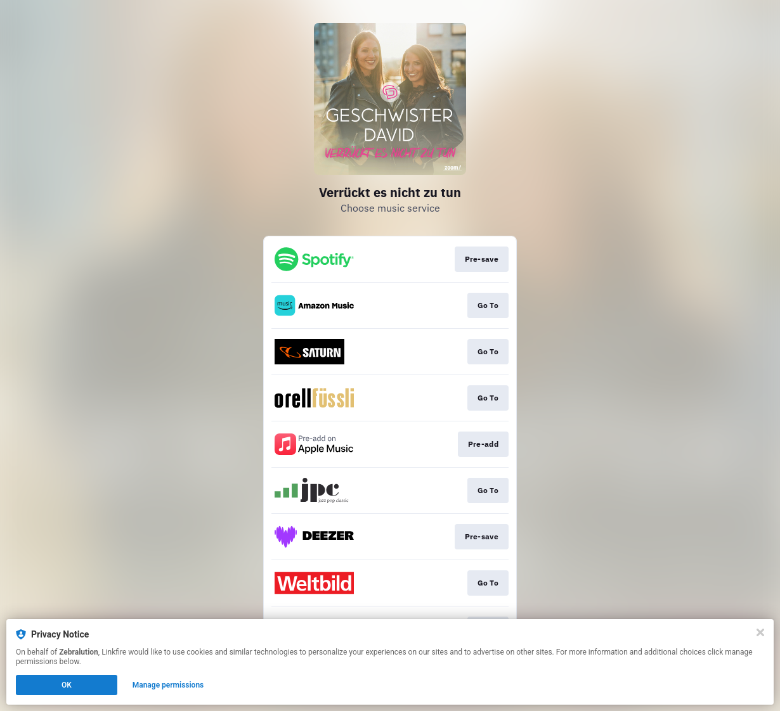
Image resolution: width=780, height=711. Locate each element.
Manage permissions (168, 685)
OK (67, 685)
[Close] (760, 632)
